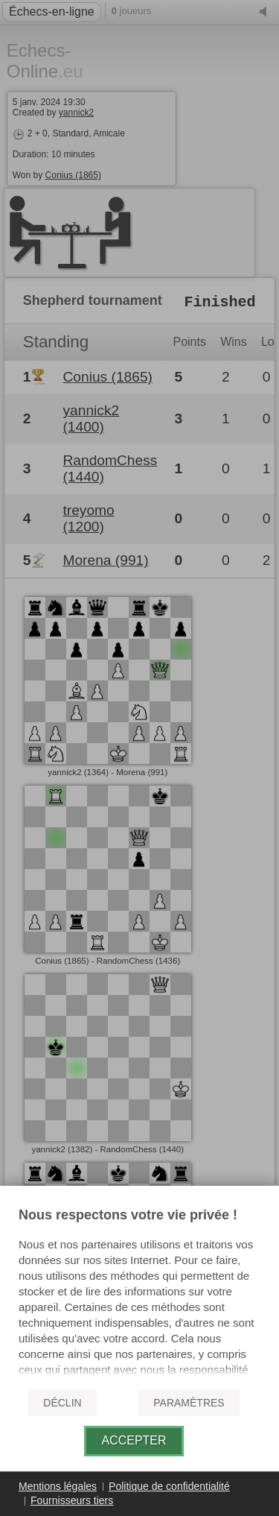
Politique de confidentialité (169, 1486)
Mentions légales (58, 1486)
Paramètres (188, 1403)
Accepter (133, 1440)
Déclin (62, 1403)
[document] (139, 1292)
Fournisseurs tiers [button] (72, 1500)
